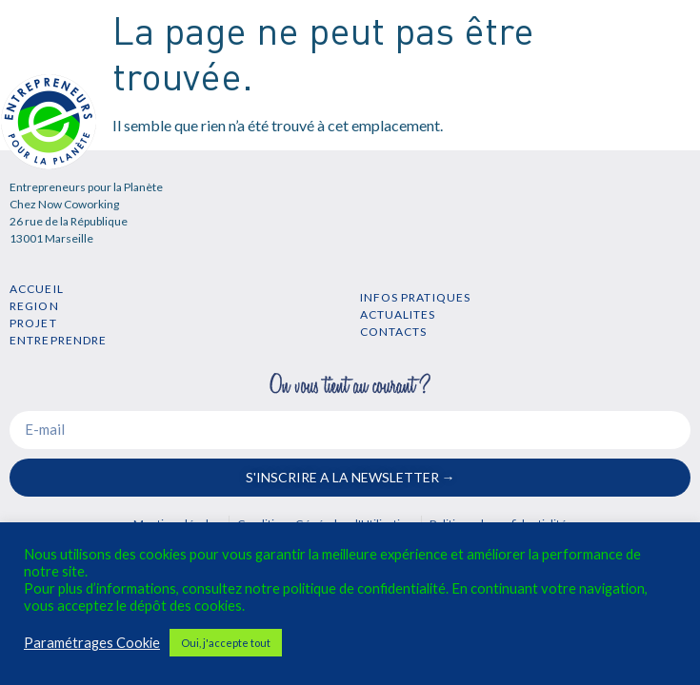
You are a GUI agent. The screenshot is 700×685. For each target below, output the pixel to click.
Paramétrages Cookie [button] (92, 643)
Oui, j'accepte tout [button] (225, 642)
